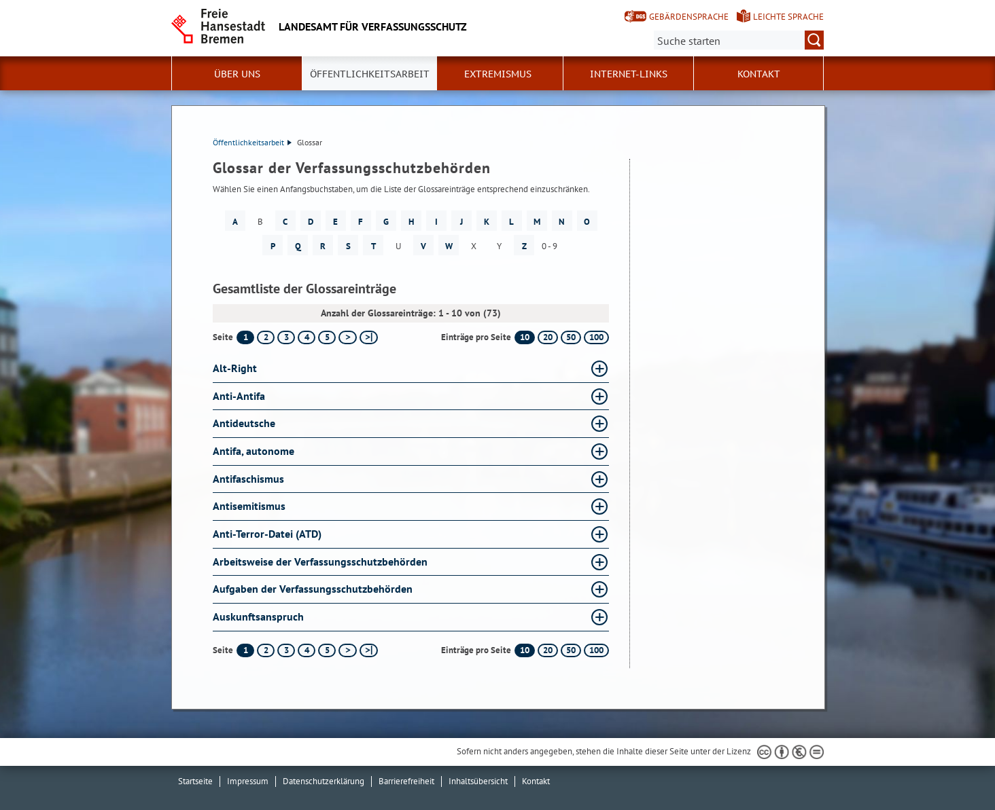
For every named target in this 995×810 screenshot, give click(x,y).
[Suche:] (739, 40)
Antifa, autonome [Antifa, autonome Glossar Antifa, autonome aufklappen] (253, 451)
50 (571, 337)
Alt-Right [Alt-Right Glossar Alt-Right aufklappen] (235, 368)
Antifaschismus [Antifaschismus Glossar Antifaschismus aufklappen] (248, 478)
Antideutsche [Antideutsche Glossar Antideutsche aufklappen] (244, 423)
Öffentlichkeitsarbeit (252, 142)
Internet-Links (628, 74)
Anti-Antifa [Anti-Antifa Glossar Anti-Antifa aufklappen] (239, 396)
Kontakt (758, 74)
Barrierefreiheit (406, 781)
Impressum (247, 781)
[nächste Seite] (347, 337)
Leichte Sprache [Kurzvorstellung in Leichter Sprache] (788, 16)
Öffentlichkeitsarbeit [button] (370, 74)
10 (524, 337)
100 (596, 337)
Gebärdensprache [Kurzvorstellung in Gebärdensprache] (689, 16)
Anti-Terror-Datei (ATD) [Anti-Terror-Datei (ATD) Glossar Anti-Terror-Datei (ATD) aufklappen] (267, 533)
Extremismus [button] (497, 74)
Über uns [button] (237, 74)
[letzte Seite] (369, 337)
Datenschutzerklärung (323, 781)
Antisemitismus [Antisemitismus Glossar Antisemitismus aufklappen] (249, 506)
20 (548, 337)
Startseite (195, 781)
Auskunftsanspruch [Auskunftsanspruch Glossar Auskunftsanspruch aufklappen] (258, 616)
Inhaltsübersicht (478, 781)
